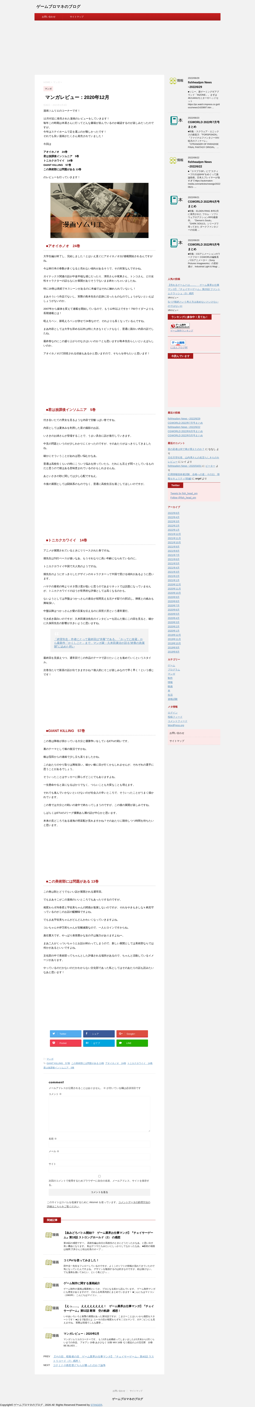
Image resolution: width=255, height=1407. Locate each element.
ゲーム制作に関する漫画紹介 (82, 1283)
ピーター (210, 466)
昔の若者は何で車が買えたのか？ (186, 449)
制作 (170, 678)
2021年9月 (174, 546)
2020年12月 (174, 584)
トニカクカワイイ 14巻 (140, 1063)
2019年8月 (174, 651)
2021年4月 (174, 567)
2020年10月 (174, 592)
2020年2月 (174, 626)
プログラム (174, 669)
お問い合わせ (49, 16)
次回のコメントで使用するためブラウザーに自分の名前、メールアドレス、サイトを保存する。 (99, 1182)
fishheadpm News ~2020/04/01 (185, 466)
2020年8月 (174, 601)
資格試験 (173, 699)
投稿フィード (175, 716)
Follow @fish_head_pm (183, 497)
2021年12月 (174, 534)
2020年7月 (174, 605)
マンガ (50, 1059)
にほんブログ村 (179, 347)
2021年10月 (174, 542)
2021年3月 (174, 571)
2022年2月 (174, 525)
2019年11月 (174, 639)
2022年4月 (174, 517)
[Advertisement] (127, 46)
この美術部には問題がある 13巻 (87, 1063)
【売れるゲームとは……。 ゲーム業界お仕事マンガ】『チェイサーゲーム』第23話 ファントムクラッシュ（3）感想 (194, 289)
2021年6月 (174, 559)
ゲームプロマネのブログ (58, 7)
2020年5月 (174, 614)
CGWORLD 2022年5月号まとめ (185, 435)
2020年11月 (174, 588)
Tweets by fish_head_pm (184, 493)
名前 (53, 1138)
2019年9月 (174, 647)
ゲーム (171, 665)
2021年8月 (174, 550)
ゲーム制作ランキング (181, 330)
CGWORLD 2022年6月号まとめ (185, 431)
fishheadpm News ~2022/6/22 (184, 427)
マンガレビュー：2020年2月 (81, 1333)
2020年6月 (174, 609)
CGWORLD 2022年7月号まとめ (185, 422)
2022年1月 (174, 529)
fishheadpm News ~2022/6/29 (184, 418)
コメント (55, 1094)
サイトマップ (77, 16)
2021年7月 (174, 555)
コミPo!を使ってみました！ (81, 1260)
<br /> (180, 383)
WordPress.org (176, 725)
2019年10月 (174, 643)
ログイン (173, 712)
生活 (170, 694)
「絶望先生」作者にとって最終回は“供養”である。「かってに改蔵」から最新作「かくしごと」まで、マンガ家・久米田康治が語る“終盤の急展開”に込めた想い (99, 643)
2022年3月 (174, 521)
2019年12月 (174, 635)
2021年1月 (174, 580)
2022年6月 (174, 513)
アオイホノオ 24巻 (115, 1063)
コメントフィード (177, 721)
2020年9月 (174, 597)
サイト (52, 1163)
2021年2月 (174, 576)
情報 (170, 682)
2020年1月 (174, 630)
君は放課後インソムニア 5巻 (58, 1067)
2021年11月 (174, 538)
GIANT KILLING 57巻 (58, 1063)
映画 (170, 686)
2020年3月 (174, 622)
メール (54, 1151)
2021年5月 (174, 563)
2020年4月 (174, 618)
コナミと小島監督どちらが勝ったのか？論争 (79, 1365)
